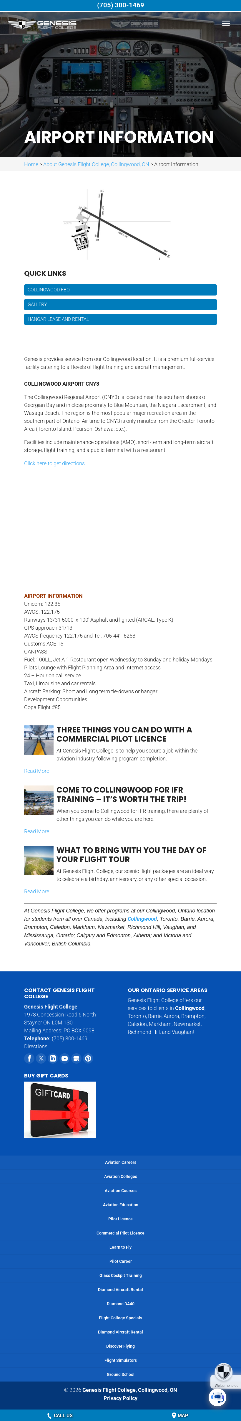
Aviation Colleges (120, 1176)
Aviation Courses (121, 1190)
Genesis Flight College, (129, 1390)
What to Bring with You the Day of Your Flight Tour (131, 855)
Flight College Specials (120, 1318)
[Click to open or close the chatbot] (217, 1397)
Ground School (120, 1374)
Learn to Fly (120, 1247)
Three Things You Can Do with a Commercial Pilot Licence (124, 734)
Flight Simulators (120, 1360)
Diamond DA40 (120, 1303)
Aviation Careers (120, 1162)
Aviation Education (120, 1204)
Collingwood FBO (49, 290)
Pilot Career (120, 1261)
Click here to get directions (54, 463)
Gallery (37, 304)
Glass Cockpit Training (120, 1275)
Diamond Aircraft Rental (120, 1289)
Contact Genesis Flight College (59, 993)
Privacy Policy (120, 1398)
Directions (35, 1046)
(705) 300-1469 (120, 5)
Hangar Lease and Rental (58, 319)
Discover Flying (120, 1346)
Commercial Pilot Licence (120, 1233)
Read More (36, 771)
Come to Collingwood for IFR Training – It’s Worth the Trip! (121, 794)
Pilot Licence (120, 1219)
